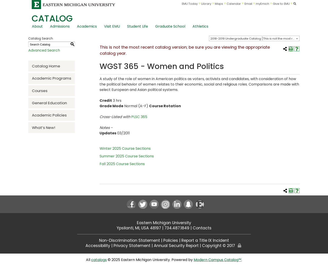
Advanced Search (44, 50)
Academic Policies (49, 115)
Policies (170, 240)
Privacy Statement (132, 245)
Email (248, 4)
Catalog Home (46, 66)
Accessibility (98, 245)
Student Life (137, 26)
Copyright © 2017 (218, 245)
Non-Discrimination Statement (129, 240)
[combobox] (254, 38)
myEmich (262, 4)
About (37, 26)
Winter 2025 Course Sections (125, 148)
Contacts (202, 228)
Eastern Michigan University (164, 223)
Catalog (52, 18)
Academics (87, 26)
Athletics (200, 26)
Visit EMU (112, 26)
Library (206, 4)
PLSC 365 (139, 116)
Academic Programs (51, 78)
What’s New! (43, 127)
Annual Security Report (176, 245)
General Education (49, 103)
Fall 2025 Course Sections (122, 163)
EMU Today (190, 4)
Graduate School (170, 26)
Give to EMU (281, 4)
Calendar (234, 4)
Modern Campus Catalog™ (217, 259)
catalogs (99, 259)
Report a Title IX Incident (205, 240)
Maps (219, 4)
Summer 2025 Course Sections (127, 156)
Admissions (60, 26)
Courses (40, 90)
